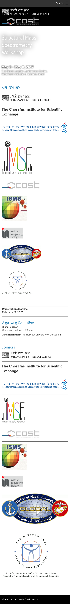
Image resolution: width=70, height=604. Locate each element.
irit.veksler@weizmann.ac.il (27, 599)
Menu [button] (62, 3)
